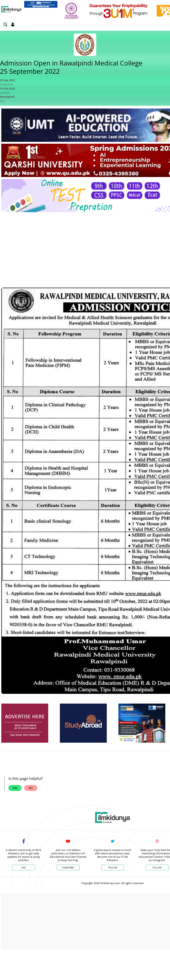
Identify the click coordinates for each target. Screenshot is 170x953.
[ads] (24, 723)
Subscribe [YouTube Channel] (68, 867)
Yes (15, 788)
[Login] (13, 24)
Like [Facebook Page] (23, 867)
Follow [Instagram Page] (157, 867)
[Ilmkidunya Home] (11, 9)
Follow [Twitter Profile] (112, 867)
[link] (40, 4)
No (31, 788)
